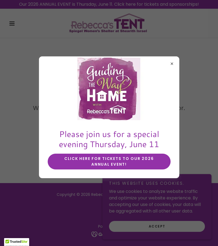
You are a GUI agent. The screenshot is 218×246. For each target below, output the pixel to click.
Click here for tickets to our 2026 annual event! (109, 161)
